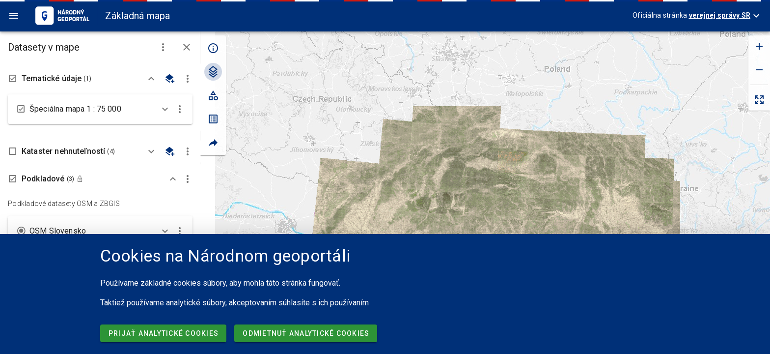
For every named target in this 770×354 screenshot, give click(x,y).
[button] (163, 47)
